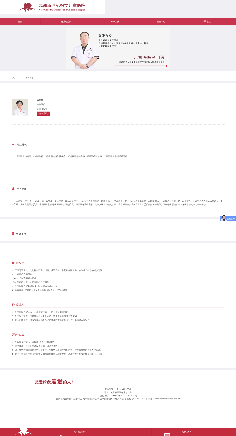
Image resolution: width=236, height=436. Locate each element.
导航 (208, 22)
